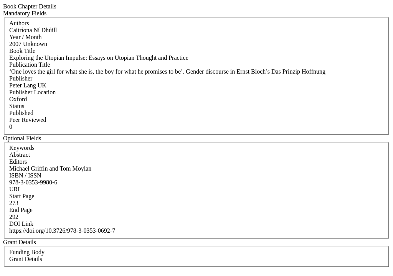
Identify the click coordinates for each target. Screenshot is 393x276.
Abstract (19, 154)
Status (16, 106)
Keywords (22, 148)
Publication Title (29, 64)
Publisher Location (32, 92)
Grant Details (25, 259)
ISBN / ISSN (25, 175)
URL (15, 189)
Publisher (20, 78)
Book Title (22, 51)
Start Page (21, 196)
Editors (18, 161)
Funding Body (27, 252)
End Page (21, 210)
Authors (19, 23)
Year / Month (25, 37)
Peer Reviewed (27, 120)
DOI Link (21, 223)
